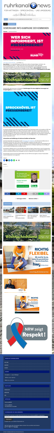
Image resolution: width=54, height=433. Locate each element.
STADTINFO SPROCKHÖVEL (33, 213)
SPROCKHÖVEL (6, 213)
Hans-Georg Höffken (10, 62)
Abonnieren (8, 419)
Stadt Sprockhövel (12, 31)
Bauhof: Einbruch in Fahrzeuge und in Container (45, 216)
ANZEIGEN (6, 365)
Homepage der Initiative (28, 141)
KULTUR (17, 213)
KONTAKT (6, 367)
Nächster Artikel (34, 198)
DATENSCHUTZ (7, 389)
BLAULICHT (42, 213)
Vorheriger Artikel (20, 198)
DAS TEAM (6, 362)
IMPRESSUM (7, 392)
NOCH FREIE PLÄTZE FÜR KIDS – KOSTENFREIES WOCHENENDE (33, 216)
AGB (5, 395)
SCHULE (20, 213)
